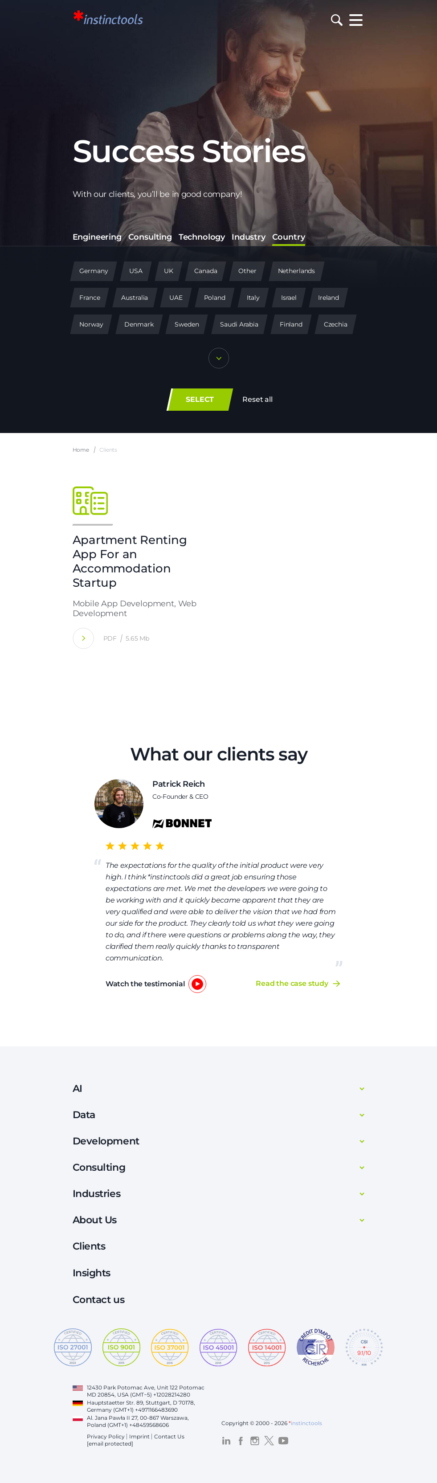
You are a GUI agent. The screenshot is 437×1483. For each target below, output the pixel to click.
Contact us (99, 1300)
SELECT (200, 400)
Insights (91, 1273)
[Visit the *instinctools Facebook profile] (240, 1441)
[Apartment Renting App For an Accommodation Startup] (83, 639)
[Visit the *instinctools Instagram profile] (255, 1441)
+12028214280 (171, 1394)
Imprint (139, 1436)
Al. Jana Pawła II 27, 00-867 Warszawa (137, 1417)
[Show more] (218, 359)
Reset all (257, 400)
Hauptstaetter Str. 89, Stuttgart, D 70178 (140, 1402)
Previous (76, 886)
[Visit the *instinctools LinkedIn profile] (226, 1441)
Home (81, 450)
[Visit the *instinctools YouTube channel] (283, 1441)
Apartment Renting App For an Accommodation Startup (130, 561)
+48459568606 (149, 1425)
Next (361, 886)
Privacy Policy (106, 1436)
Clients (89, 1246)
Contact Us (169, 1436)
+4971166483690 (156, 1409)
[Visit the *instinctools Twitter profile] (269, 1441)
